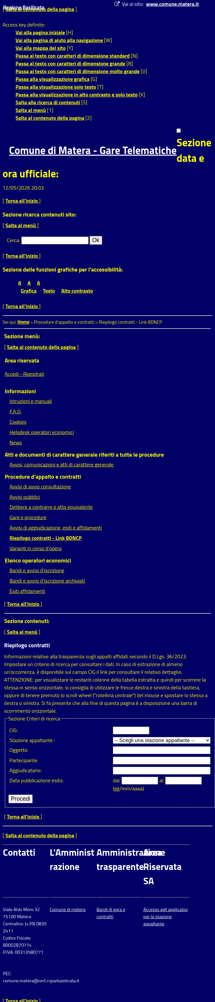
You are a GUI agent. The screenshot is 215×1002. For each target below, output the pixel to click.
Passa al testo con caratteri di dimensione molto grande (78, 71)
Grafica (29, 291)
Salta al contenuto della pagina (50, 118)
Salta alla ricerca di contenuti (48, 102)
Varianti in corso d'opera (35, 548)
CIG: (13, 730)
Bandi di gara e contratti (111, 913)
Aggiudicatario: (25, 770)
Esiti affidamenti (27, 591)
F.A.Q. (15, 411)
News (15, 442)
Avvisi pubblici (24, 497)
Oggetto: (18, 750)
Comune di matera (68, 909)
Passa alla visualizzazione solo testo (56, 87)
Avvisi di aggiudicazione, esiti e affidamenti (55, 527)
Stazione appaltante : (32, 740)
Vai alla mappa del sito (41, 48)
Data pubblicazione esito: (36, 780)
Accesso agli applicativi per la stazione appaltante (165, 916)
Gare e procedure (27, 517)
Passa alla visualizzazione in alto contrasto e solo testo (77, 94)
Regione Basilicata (23, 7)
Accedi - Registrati (24, 374)
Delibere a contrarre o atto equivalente (50, 507)
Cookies (17, 422)
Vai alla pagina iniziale (40, 32)
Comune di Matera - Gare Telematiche (93, 150)
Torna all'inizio (22, 201)
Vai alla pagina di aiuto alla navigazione (59, 40)
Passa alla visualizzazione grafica (53, 79)
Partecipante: (23, 760)
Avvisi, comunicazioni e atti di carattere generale (61, 464)
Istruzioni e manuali (30, 401)
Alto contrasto (77, 291)
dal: (117, 780)
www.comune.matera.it (172, 4)
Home (23, 322)
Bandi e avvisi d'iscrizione (36, 570)
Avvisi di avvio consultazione (40, 486)
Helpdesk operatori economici (41, 432)
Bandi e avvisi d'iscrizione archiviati (47, 580)
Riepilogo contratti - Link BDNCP (45, 538)
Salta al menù (31, 110)
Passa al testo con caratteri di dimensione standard (73, 56)
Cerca (13, 240)
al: (162, 780)
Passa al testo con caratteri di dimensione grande (70, 63)
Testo (49, 291)
